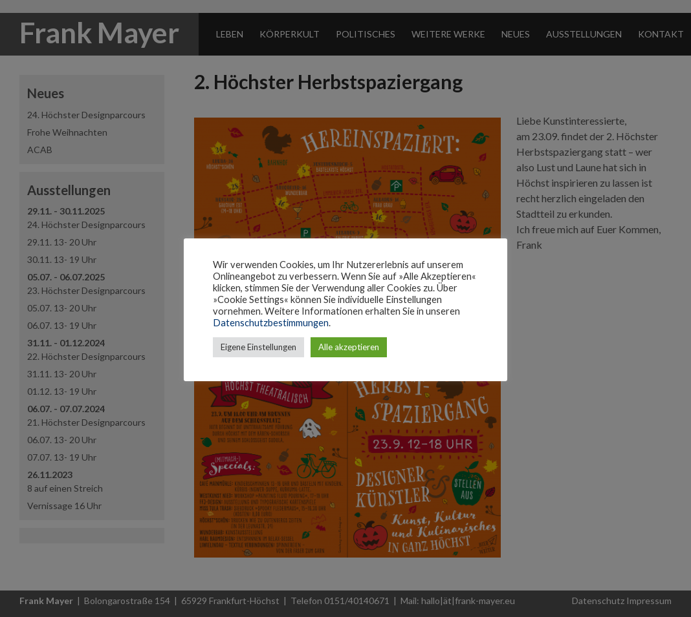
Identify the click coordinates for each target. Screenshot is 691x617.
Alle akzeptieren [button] (348, 347)
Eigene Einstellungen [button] (258, 347)
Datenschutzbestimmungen (271, 322)
